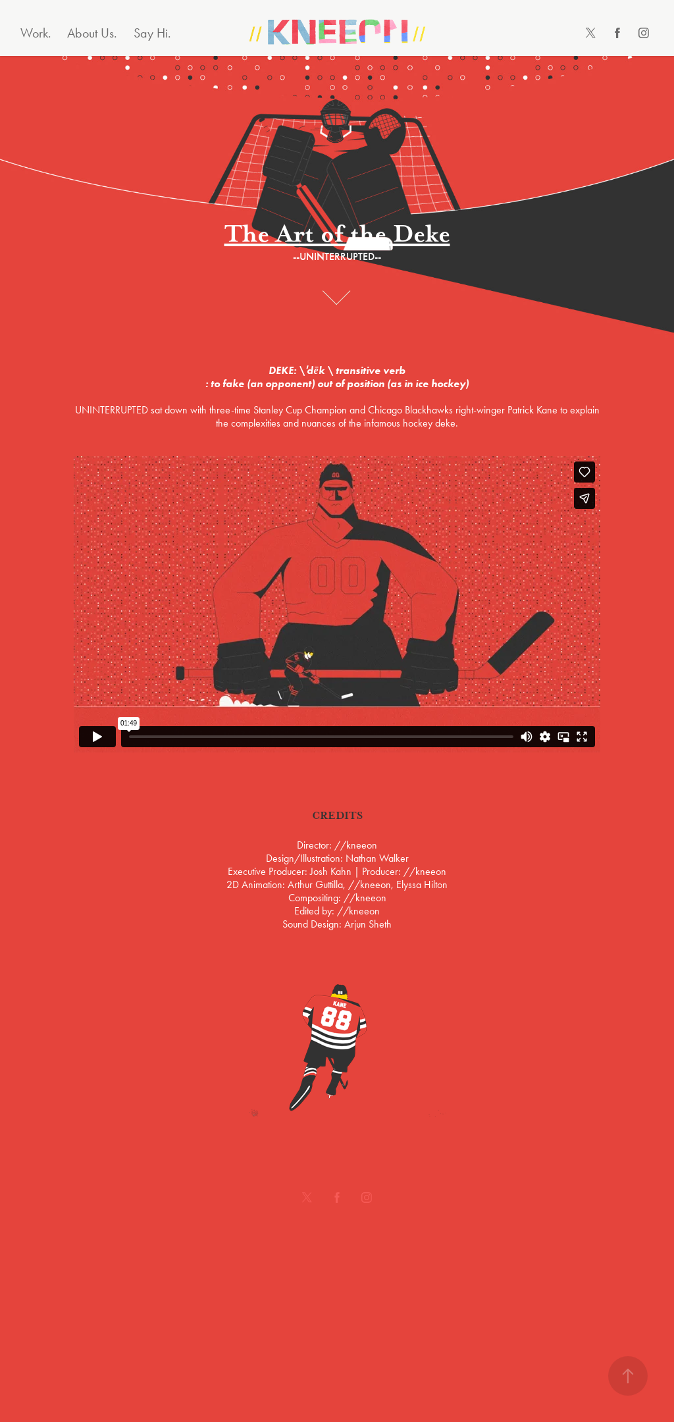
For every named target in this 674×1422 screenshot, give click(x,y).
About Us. (92, 33)
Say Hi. (152, 33)
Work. (35, 33)
